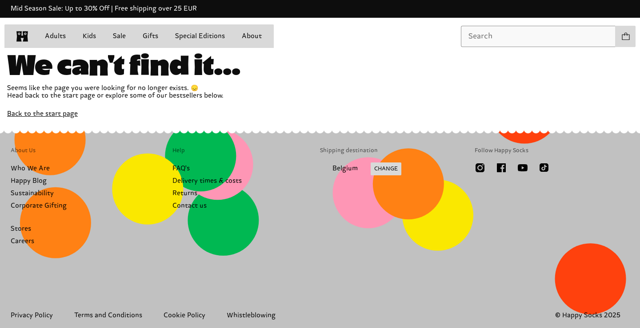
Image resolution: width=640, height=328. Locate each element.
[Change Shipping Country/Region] (360, 169)
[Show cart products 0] (625, 36)
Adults (55, 36)
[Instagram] (480, 167)
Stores (21, 229)
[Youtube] (522, 167)
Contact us (189, 205)
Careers (22, 241)
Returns (184, 193)
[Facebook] (501, 167)
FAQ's (181, 168)
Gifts (150, 36)
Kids (89, 36)
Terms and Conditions (108, 315)
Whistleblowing (251, 315)
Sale (119, 36)
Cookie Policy (184, 315)
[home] (22, 36)
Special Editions (200, 36)
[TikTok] (544, 167)
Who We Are (30, 168)
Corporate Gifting (39, 205)
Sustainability (32, 193)
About (252, 36)
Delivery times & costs (207, 181)
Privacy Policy (32, 315)
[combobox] (538, 36)
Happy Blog (29, 181)
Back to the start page (42, 114)
